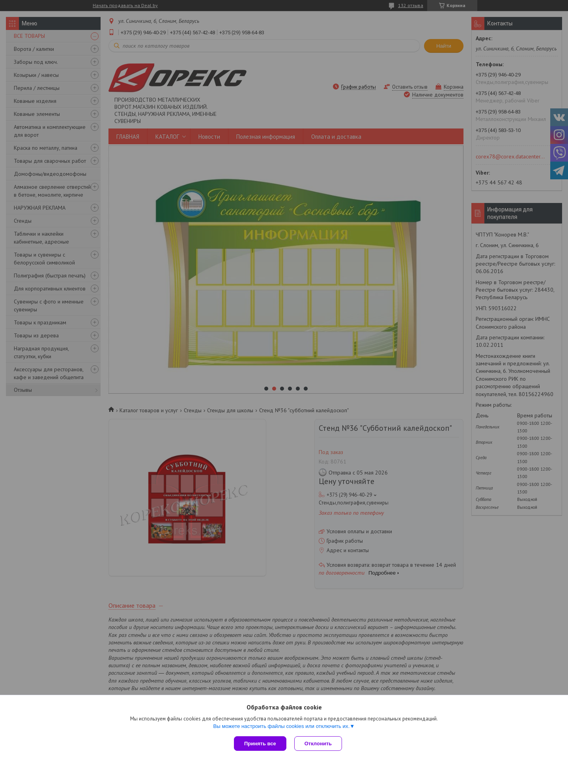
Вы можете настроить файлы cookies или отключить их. (281, 726)
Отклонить (318, 743)
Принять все (260, 743)
